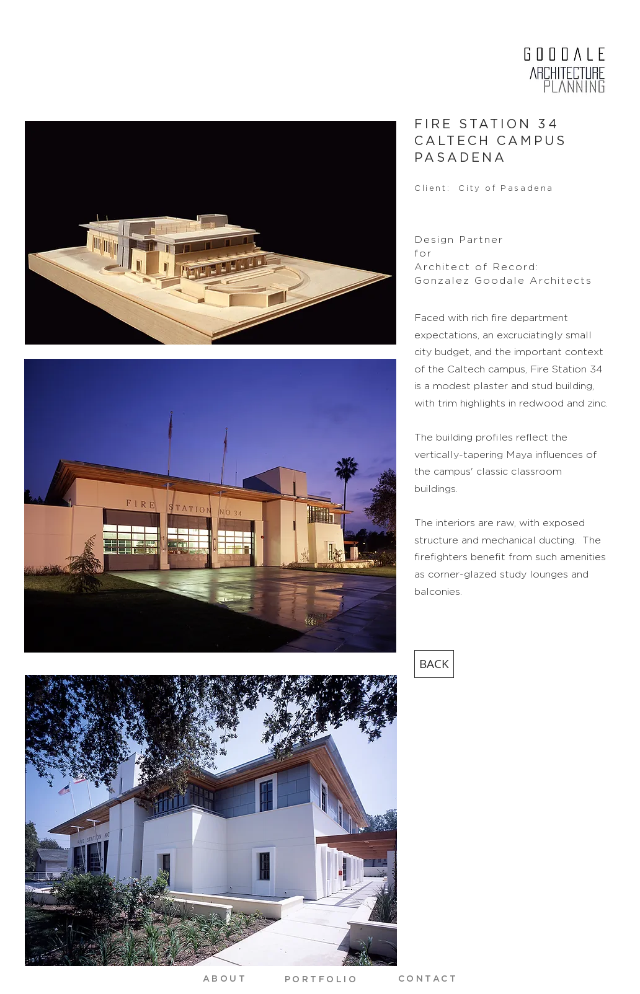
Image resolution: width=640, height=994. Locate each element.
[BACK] (434, 664)
